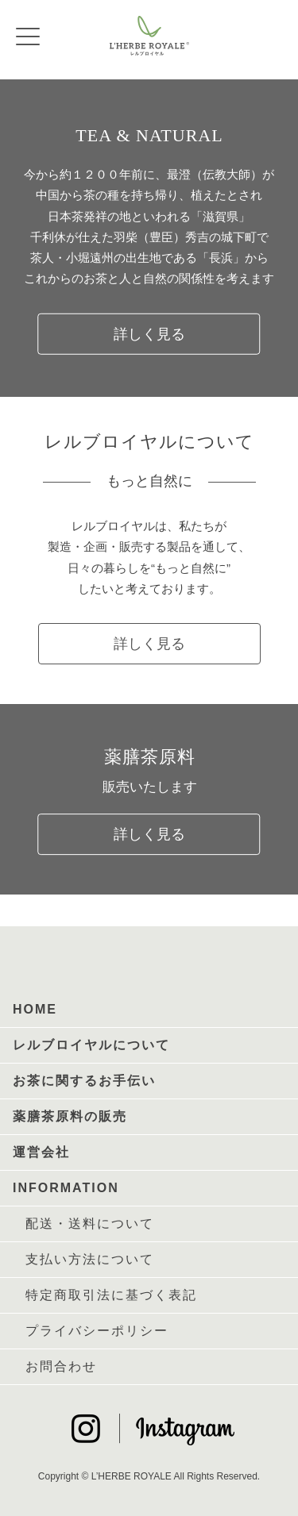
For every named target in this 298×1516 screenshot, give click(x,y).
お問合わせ (61, 1366)
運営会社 (41, 1152)
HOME (35, 1009)
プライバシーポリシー (96, 1330)
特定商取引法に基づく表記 (111, 1295)
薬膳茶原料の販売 (70, 1116)
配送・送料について (89, 1223)
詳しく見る (149, 333)
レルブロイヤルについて (91, 1045)
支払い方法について (89, 1259)
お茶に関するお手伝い (84, 1080)
